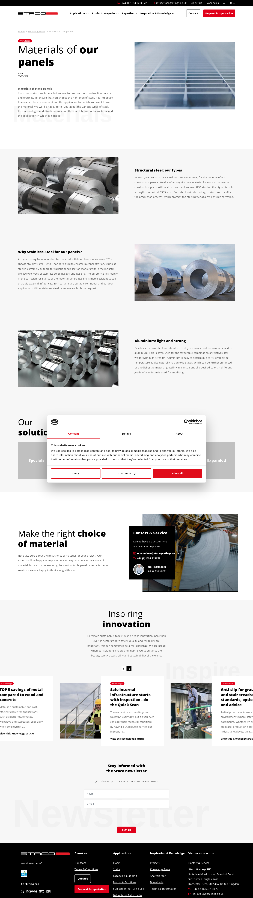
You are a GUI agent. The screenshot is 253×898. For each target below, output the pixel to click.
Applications (122, 853)
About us (81, 853)
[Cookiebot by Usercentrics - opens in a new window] (186, 422)
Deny (76, 473)
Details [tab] (126, 433)
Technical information (163, 888)
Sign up (126, 830)
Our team (80, 863)
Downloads (156, 882)
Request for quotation (92, 889)
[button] (232, 3)
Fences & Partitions (124, 882)
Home (21, 31)
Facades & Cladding (125, 875)
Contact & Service (198, 863)
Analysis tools (158, 875)
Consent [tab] (73, 433)
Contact (83, 878)
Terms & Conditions (86, 869)
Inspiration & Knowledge (167, 853)
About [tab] (179, 433)
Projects (155, 863)
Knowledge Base (36, 31)
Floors (116, 863)
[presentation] (111, 816)
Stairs (116, 869)
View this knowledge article (127, 738)
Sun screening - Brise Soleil (129, 888)
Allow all (177, 473)
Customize (126, 473)
